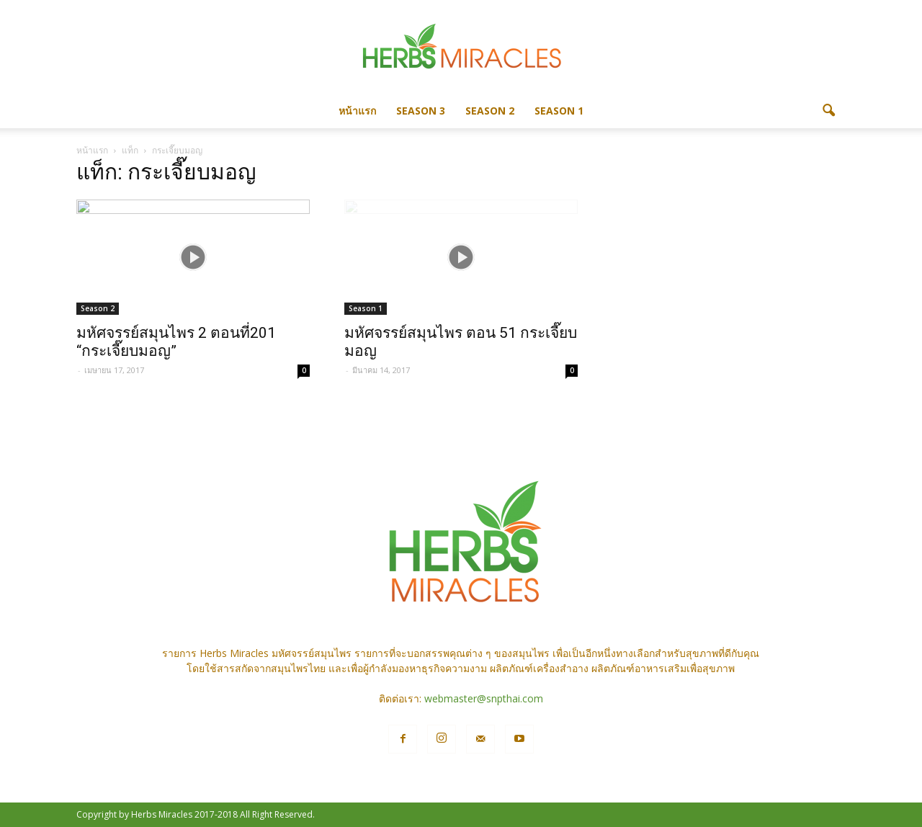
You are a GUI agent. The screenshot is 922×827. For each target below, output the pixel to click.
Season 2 (489, 110)
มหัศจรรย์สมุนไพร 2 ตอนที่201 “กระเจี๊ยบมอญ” (176, 341)
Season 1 (558, 110)
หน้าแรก (357, 110)
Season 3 (420, 110)
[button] (828, 111)
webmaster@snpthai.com (483, 698)
